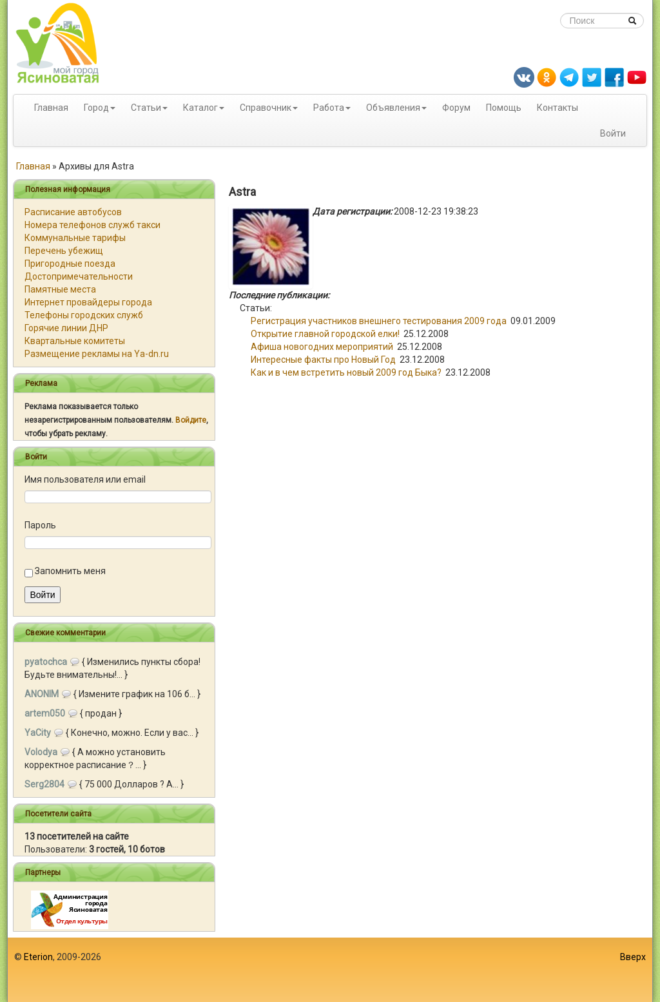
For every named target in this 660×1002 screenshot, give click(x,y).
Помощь (503, 107)
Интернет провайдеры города (88, 302)
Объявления (393, 107)
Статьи (146, 107)
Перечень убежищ (63, 251)
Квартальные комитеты (74, 341)
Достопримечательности (78, 276)
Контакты (557, 107)
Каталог (200, 107)
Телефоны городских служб (83, 315)
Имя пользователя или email (85, 479)
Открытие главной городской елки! (325, 334)
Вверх (633, 957)
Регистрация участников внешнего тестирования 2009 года (379, 321)
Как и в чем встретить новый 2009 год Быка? (346, 372)
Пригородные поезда (69, 263)
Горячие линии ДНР (66, 328)
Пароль (40, 525)
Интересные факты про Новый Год (323, 359)
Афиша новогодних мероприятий (322, 347)
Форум (456, 107)
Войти (613, 133)
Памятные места (60, 289)
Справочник (265, 107)
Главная (51, 107)
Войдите (190, 420)
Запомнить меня (70, 571)
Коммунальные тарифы (75, 238)
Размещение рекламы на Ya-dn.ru (96, 354)
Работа (328, 107)
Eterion (38, 957)
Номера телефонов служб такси (92, 225)
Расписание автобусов (73, 212)
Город (96, 107)
